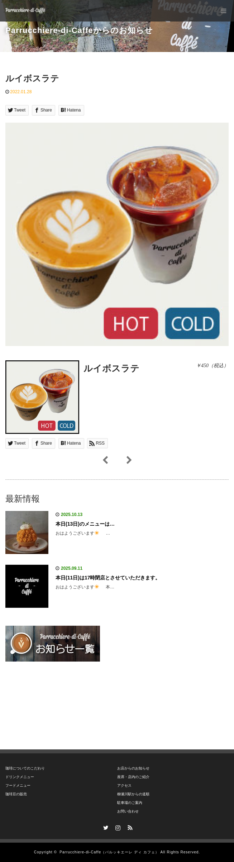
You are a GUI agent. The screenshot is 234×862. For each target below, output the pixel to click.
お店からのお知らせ (133, 768)
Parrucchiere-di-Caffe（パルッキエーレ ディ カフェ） (109, 852)
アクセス (124, 785)
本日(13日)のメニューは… (85, 524)
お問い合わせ (128, 811)
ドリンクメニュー (19, 777)
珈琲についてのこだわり (25, 768)
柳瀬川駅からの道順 (133, 794)
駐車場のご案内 (129, 803)
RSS (129, 826)
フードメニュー (17, 785)
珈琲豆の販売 (16, 794)
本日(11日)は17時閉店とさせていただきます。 (108, 578)
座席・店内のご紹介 (133, 777)
